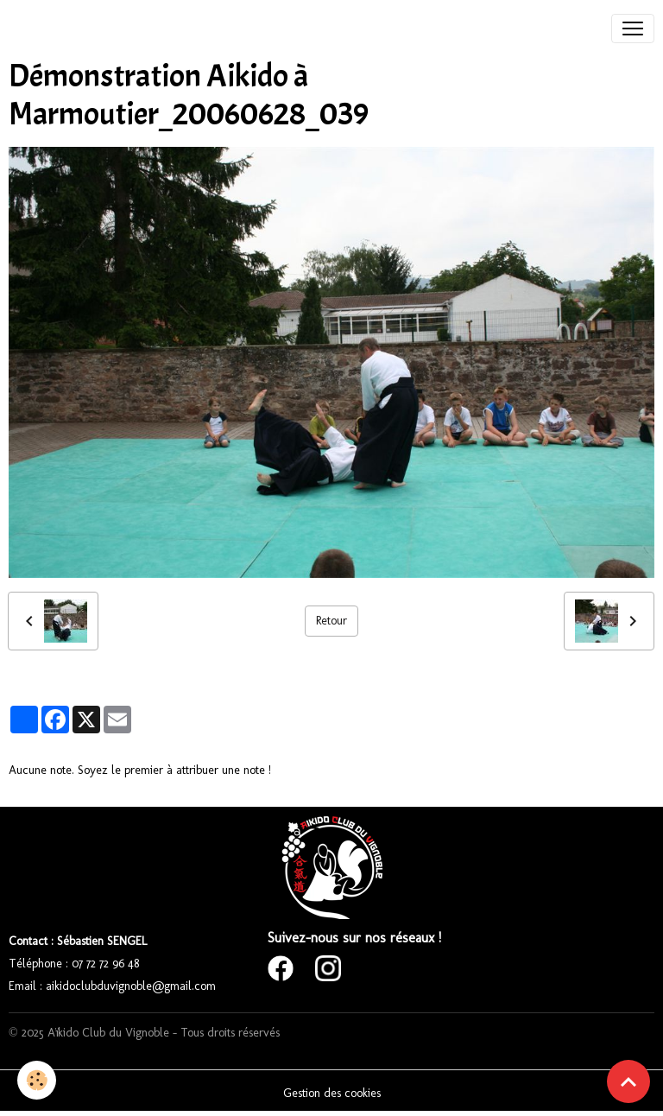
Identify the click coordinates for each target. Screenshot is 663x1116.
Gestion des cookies (332, 1093)
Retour (331, 620)
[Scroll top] (628, 1081)
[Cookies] (36, 1080)
